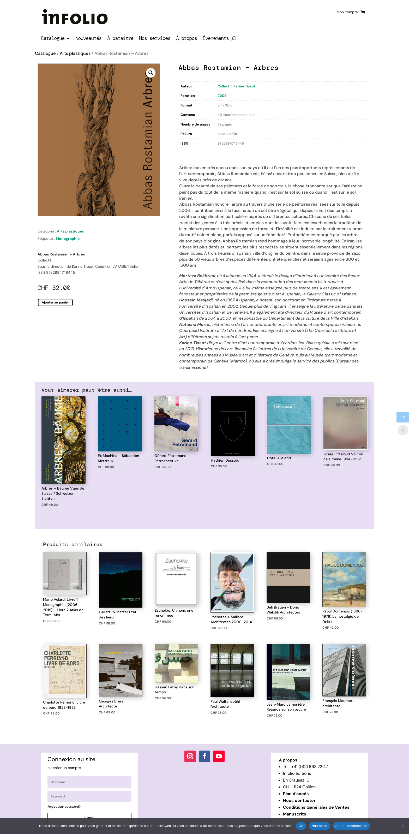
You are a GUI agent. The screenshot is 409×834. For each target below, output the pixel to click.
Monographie (68, 238)
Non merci (319, 826)
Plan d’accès (296, 793)
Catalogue (52, 39)
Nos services (154, 39)
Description (189, 153)
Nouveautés (88, 39)
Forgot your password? (64, 807)
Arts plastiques (75, 53)
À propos (186, 39)
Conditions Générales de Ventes (316, 807)
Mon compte (347, 12)
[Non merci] (402, 826)
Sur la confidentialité (351, 826)
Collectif (225, 86)
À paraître (120, 39)
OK (301, 826)
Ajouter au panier (55, 302)
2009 (222, 95)
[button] (150, 73)
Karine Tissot (244, 86)
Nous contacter (299, 800)
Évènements (216, 39)
